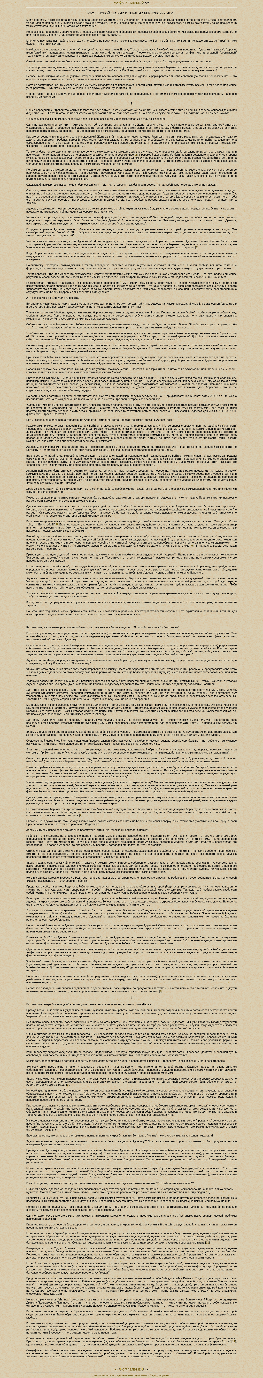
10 (207, 1192)
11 (207, 1242)
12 (233, 1341)
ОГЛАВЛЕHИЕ (131, 2)
